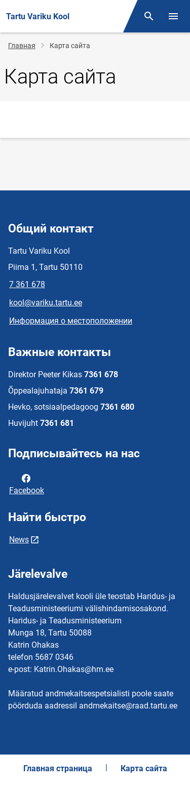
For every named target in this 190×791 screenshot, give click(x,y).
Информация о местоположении (70, 321)
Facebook (26, 483)
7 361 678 (27, 284)
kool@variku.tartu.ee (45, 302)
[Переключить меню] (173, 16)
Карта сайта (144, 768)
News (19, 539)
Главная (21, 46)
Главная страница (57, 768)
